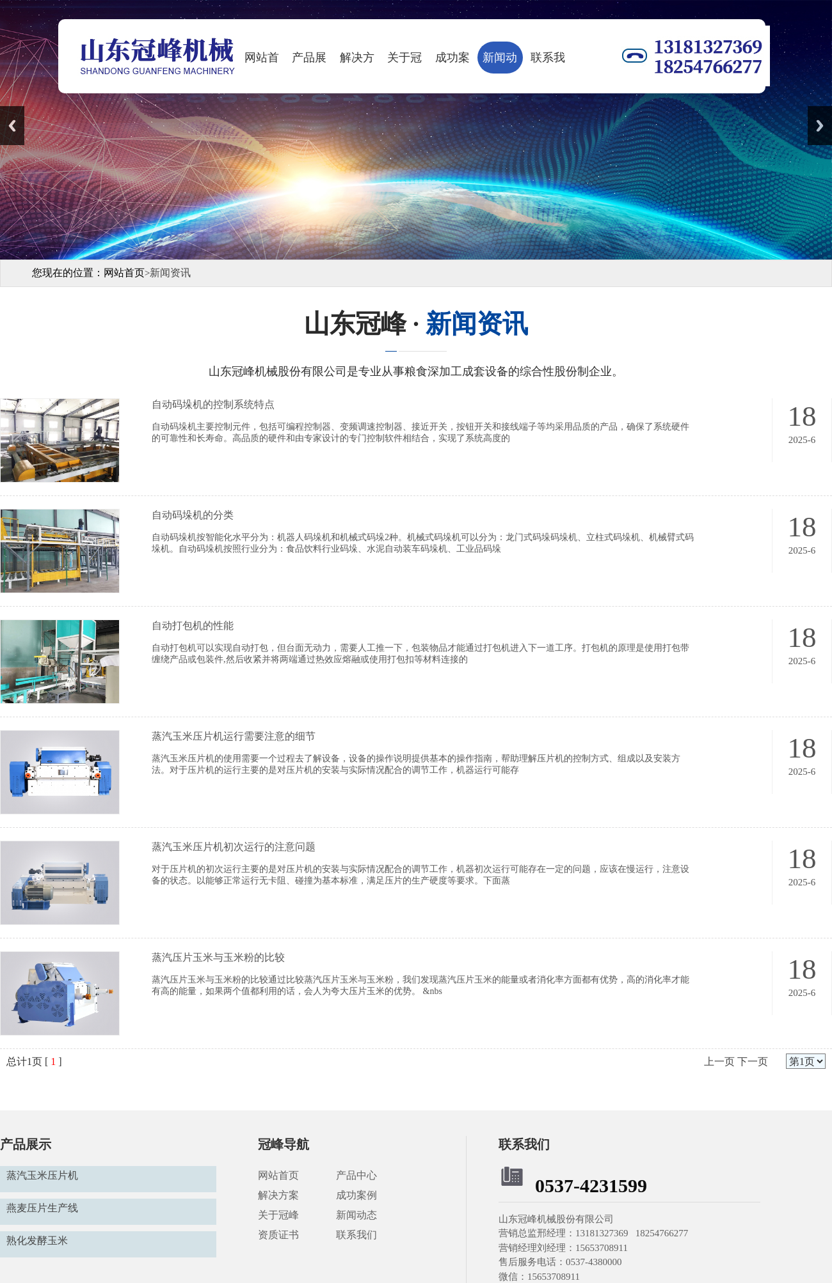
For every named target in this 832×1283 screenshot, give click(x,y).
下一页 (752, 1061)
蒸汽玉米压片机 (42, 1175)
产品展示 (309, 62)
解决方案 (357, 62)
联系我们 (548, 62)
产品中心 (358, 1175)
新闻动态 (500, 62)
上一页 (719, 1061)
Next (820, 125)
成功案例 (452, 62)
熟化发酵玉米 (37, 1240)
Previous (12, 125)
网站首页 (261, 62)
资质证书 (278, 1234)
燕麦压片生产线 (42, 1207)
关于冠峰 (404, 62)
